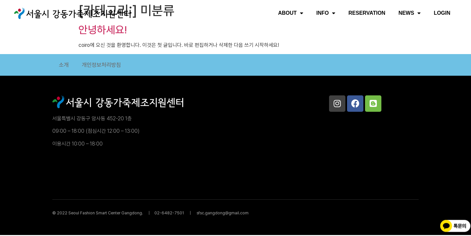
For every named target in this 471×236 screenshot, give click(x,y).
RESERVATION (366, 13)
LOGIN (442, 13)
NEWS (409, 13)
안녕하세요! (102, 30)
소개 (64, 65)
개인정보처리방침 (101, 65)
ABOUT (290, 13)
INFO (325, 13)
